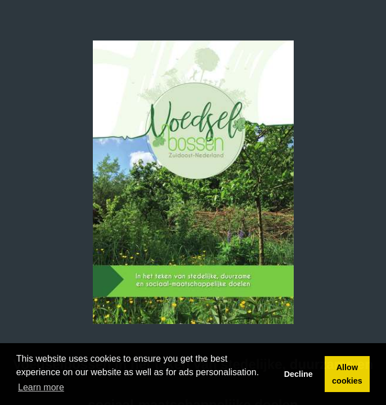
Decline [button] (298, 374)
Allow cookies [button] (347, 374)
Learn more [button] (41, 387)
